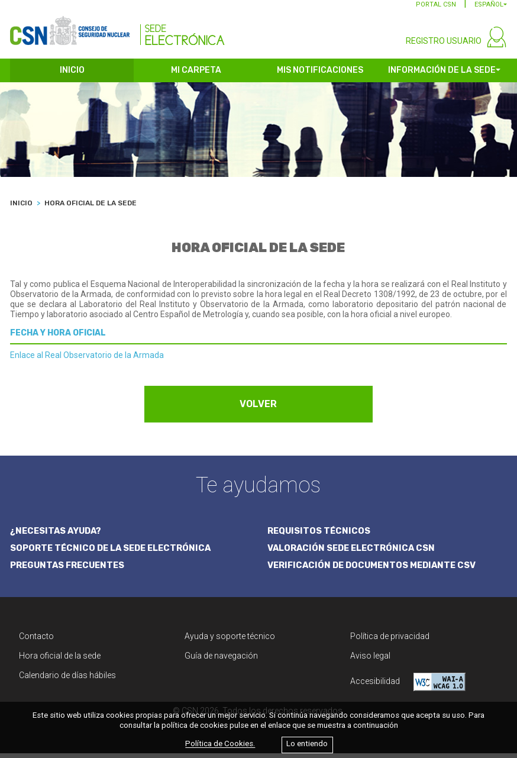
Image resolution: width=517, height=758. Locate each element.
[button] (490, 10)
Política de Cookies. (220, 744)
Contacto (36, 641)
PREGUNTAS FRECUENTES (69, 570)
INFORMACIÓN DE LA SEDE (442, 75)
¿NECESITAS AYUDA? (57, 535)
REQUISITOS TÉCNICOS (319, 535)
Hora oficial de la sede (60, 660)
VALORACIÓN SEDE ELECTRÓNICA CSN (353, 552)
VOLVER (258, 409)
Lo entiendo (307, 744)
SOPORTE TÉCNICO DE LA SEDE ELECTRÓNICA (113, 552)
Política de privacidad (389, 641)
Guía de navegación (221, 660)
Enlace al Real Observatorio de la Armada (87, 360)
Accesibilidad (408, 687)
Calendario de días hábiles (67, 680)
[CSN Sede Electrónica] (117, 28)
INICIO (72, 75)
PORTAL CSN (436, 10)
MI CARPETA (196, 75)
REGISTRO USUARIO (444, 46)
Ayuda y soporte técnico (230, 641)
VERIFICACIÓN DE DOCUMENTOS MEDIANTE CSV (375, 570)
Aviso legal (370, 660)
